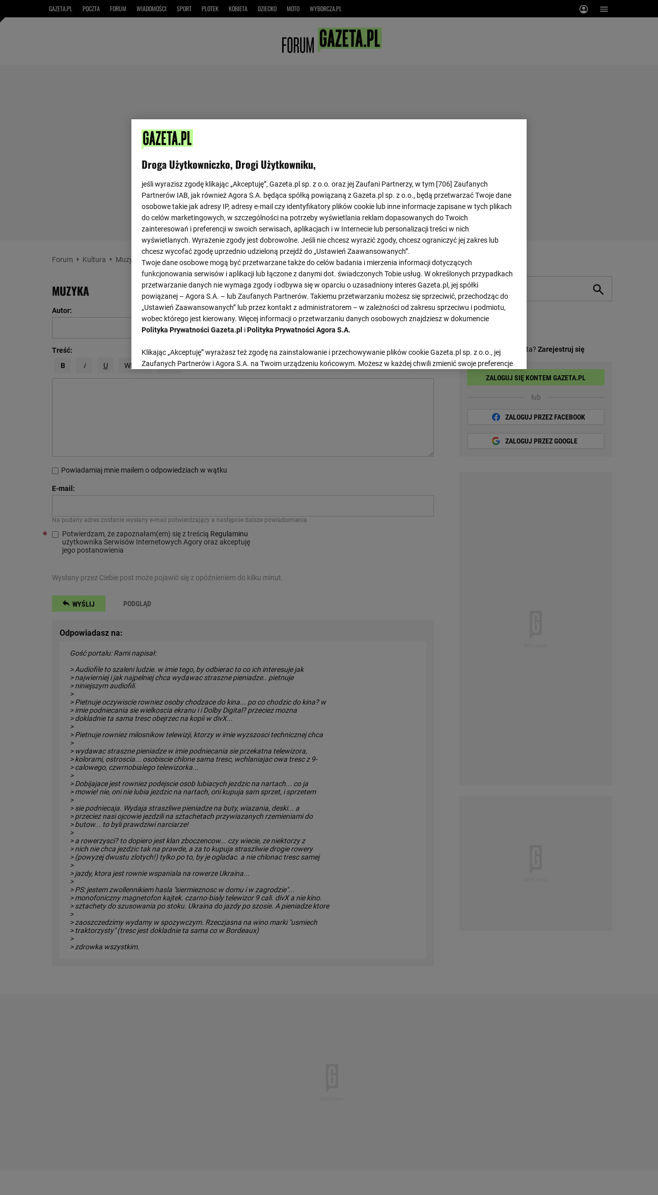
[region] (328, 243)
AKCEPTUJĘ (481, 349)
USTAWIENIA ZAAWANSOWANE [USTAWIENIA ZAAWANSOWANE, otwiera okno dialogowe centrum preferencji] (208, 349)
